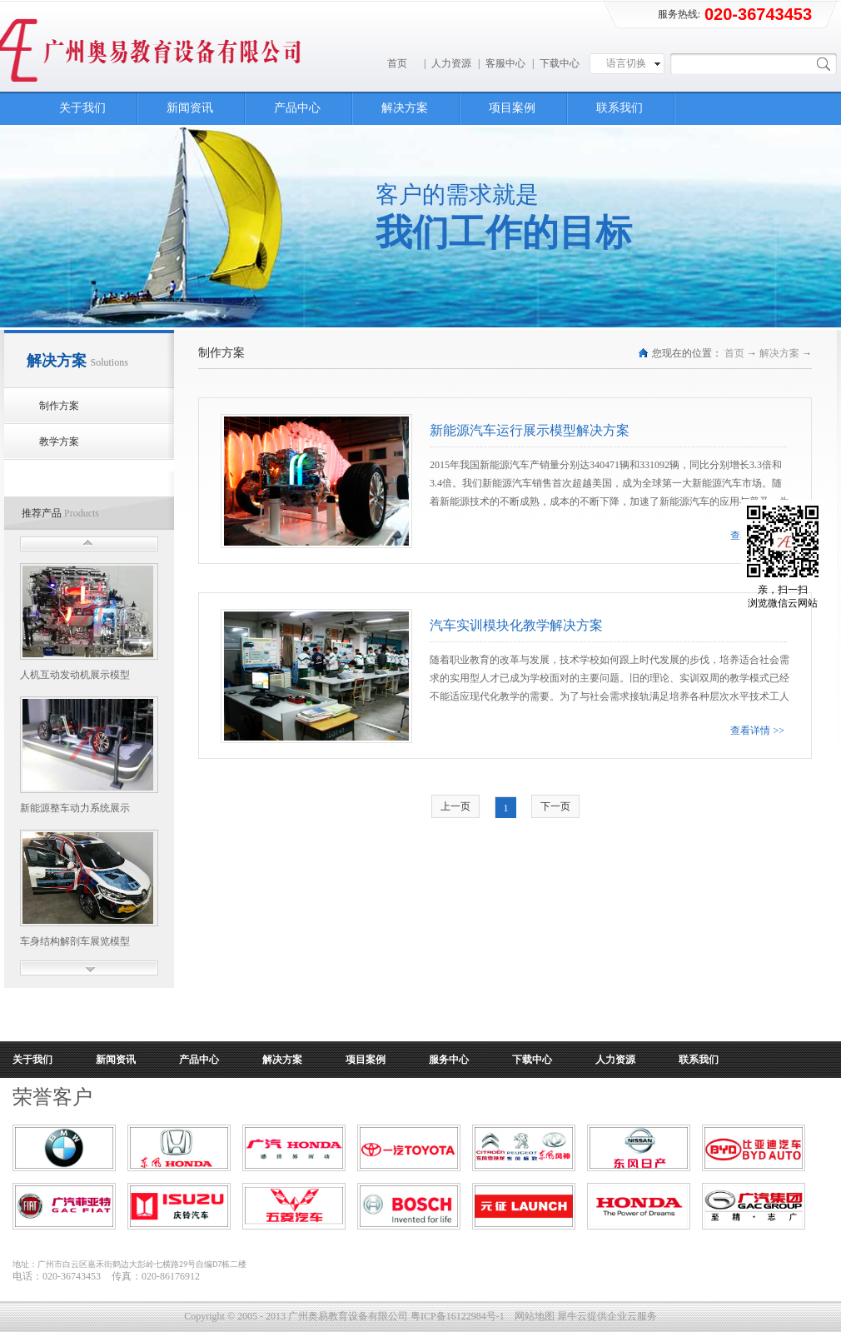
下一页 (555, 806)
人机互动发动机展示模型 (75, 675)
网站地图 (532, 1316)
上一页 (455, 806)
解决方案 (779, 353)
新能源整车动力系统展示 (75, 808)
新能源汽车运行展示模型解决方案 (530, 430)
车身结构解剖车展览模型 (75, 941)
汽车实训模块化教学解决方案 (516, 625)
